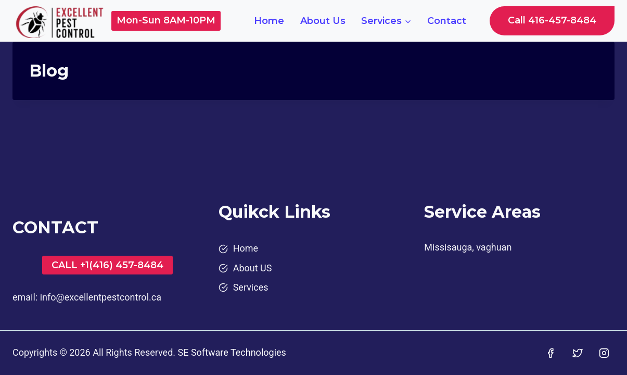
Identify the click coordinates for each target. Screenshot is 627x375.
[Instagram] (604, 353)
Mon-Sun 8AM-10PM (166, 20)
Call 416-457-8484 (552, 20)
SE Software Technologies (232, 352)
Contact (446, 21)
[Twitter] (577, 353)
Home (269, 21)
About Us (323, 21)
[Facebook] (550, 353)
